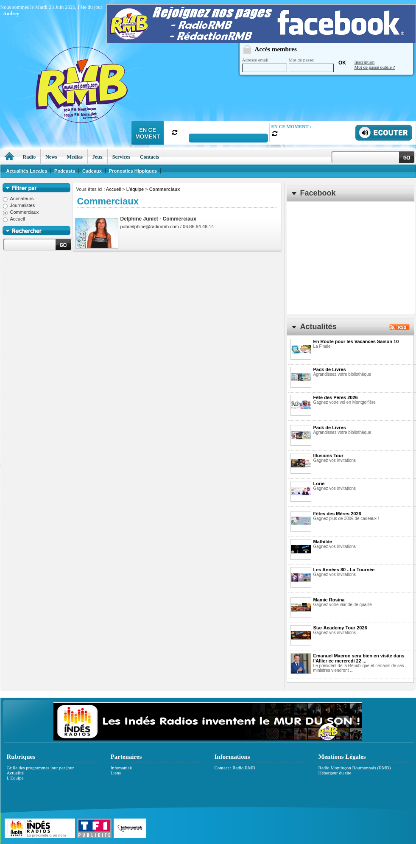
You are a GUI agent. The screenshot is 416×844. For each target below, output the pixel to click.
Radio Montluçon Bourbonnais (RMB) (354, 767)
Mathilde (322, 541)
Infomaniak (121, 767)
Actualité (15, 772)
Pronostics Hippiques (133, 170)
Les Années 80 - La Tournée (344, 569)
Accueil (113, 189)
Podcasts (64, 170)
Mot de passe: (311, 64)
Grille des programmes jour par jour (40, 767)
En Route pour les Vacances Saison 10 (356, 341)
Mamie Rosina (329, 599)
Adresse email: (264, 64)
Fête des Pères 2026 (335, 397)
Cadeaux (92, 170)
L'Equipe (15, 777)
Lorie (319, 483)
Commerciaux (21, 212)
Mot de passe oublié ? (375, 67)
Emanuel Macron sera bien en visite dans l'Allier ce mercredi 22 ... (359, 658)
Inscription (365, 61)
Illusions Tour (328, 455)
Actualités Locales (26, 170)
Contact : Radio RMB (235, 767)
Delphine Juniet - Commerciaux (158, 219)
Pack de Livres (329, 369)
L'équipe (135, 189)
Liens (116, 772)
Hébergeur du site (335, 772)
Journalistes (19, 205)
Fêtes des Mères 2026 (337, 513)
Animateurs (18, 198)
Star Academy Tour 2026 (340, 627)
